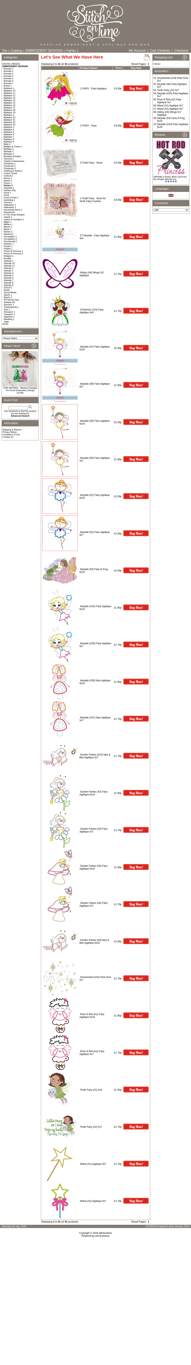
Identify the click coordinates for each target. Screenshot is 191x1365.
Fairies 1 (72, 50)
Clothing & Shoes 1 (13, 171)
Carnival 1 (9, 158)
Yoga (6, 321)
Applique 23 (9, 124)
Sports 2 (8, 297)
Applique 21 (9, 120)
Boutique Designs (12, 156)
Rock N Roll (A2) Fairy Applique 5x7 (92, 1053)
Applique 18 (9, 110)
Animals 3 (8, 73)
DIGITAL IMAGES (11, 64)
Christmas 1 (10, 163)
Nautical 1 (9, 234)
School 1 (8, 287)
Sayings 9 (8, 285)
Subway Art (9, 302)
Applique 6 (9, 134)
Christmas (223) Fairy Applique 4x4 (92, 311)
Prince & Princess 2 (13, 253)
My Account (137, 50)
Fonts (6, 195)
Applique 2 (9, 115)
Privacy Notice (9, 432)
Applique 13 (9, 98)
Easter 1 (8, 180)
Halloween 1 (10, 205)
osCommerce (102, 1235)
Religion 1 (9, 256)
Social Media (10, 292)
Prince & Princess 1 (13, 251)
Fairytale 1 (9, 188)
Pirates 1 (8, 248)
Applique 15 (9, 103)
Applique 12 (9, 95)
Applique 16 (9, 105)
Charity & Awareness (14, 161)
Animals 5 (8, 78)
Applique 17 (9, 107)
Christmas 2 (10, 166)
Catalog (16, 50)
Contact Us (7, 437)
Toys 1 (7, 309)
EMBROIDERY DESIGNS (44, 50)
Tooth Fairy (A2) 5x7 (91, 1126)
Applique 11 (9, 93)
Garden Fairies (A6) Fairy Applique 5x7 (94, 904)
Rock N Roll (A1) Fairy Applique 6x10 (92, 1015)
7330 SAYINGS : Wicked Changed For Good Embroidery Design (20, 389)
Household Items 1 (13, 210)
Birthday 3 (9, 154)
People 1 (8, 246)
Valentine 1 (9, 317)
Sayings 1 (8, 261)
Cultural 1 (8, 175)
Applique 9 (9, 141)
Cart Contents (160, 50)
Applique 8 (9, 139)
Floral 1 (7, 192)
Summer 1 (9, 304)
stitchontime (105, 1233)
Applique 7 (9, 137)
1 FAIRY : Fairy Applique (93, 88)
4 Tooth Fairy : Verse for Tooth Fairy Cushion (93, 200)
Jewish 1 (8, 217)
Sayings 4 (8, 273)
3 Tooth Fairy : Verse (91, 162)
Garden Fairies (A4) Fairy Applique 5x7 (94, 830)
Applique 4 (9, 129)
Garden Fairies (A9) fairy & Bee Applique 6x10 (94, 941)
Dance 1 (8, 178)
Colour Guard (10, 173)
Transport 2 (9, 314)
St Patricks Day (11, 299)
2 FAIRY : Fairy (88, 125)
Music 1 (7, 229)
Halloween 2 (10, 207)
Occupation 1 (10, 236)
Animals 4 (8, 76)
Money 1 (8, 227)
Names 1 (8, 231)
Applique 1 (9, 88)
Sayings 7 (8, 280)
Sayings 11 (9, 265)
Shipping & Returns (12, 429)
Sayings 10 (9, 263)
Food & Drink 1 (11, 197)
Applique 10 (9, 90)
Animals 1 (8, 68)
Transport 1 (9, 312)
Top (4, 50)
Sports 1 (8, 295)
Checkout (181, 50)
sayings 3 (8, 270)
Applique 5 (9, 132)
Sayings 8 (8, 282)
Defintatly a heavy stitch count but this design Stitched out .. (169, 177)
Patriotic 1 (9, 244)
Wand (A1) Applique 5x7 (93, 1164)
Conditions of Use (11, 434)
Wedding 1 (9, 319)
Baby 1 (7, 144)
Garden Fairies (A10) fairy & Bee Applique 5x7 (95, 756)
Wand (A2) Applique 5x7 (93, 1201)
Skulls (7, 290)
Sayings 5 (8, 275)
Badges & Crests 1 (13, 146)
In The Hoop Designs (14, 214)
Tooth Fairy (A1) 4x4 (91, 1089)
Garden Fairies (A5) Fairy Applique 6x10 (94, 867)
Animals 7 (8, 83)
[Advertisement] (95, 1272)
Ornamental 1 (10, 241)
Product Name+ (89, 68)
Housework (9, 212)
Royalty (7, 258)
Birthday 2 (9, 151)
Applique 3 (9, 127)
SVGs (5, 324)
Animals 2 (8, 71)
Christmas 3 (10, 168)
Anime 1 (8, 86)
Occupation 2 (10, 239)
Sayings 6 (8, 278)
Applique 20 (9, 117)
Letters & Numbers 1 (14, 219)
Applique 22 (9, 122)
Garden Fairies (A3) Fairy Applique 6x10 (94, 793)
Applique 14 (9, 100)
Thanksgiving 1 (11, 307)
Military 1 (8, 224)
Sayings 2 (8, 268)
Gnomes (8, 202)
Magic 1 (8, 222)
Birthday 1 (9, 149)
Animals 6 (8, 81)
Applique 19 (9, 112)
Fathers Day (10, 190)
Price (118, 68)
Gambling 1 (9, 200)
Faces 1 (8, 183)
